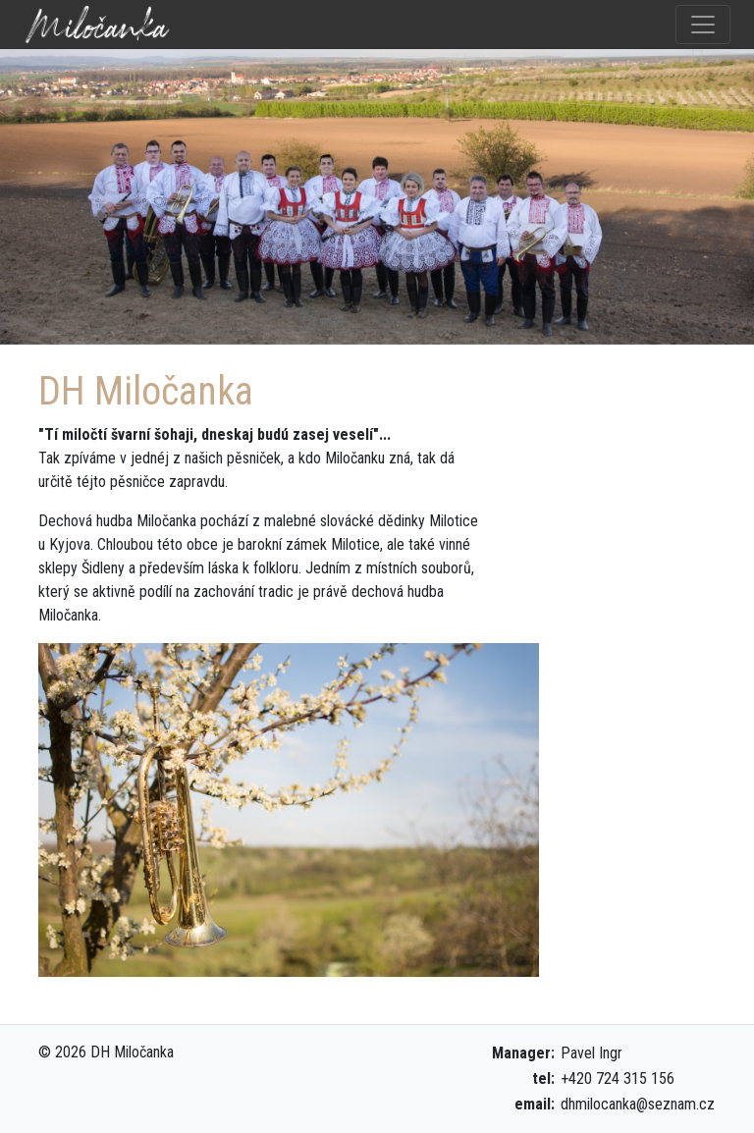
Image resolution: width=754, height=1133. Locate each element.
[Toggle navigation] (702, 24)
